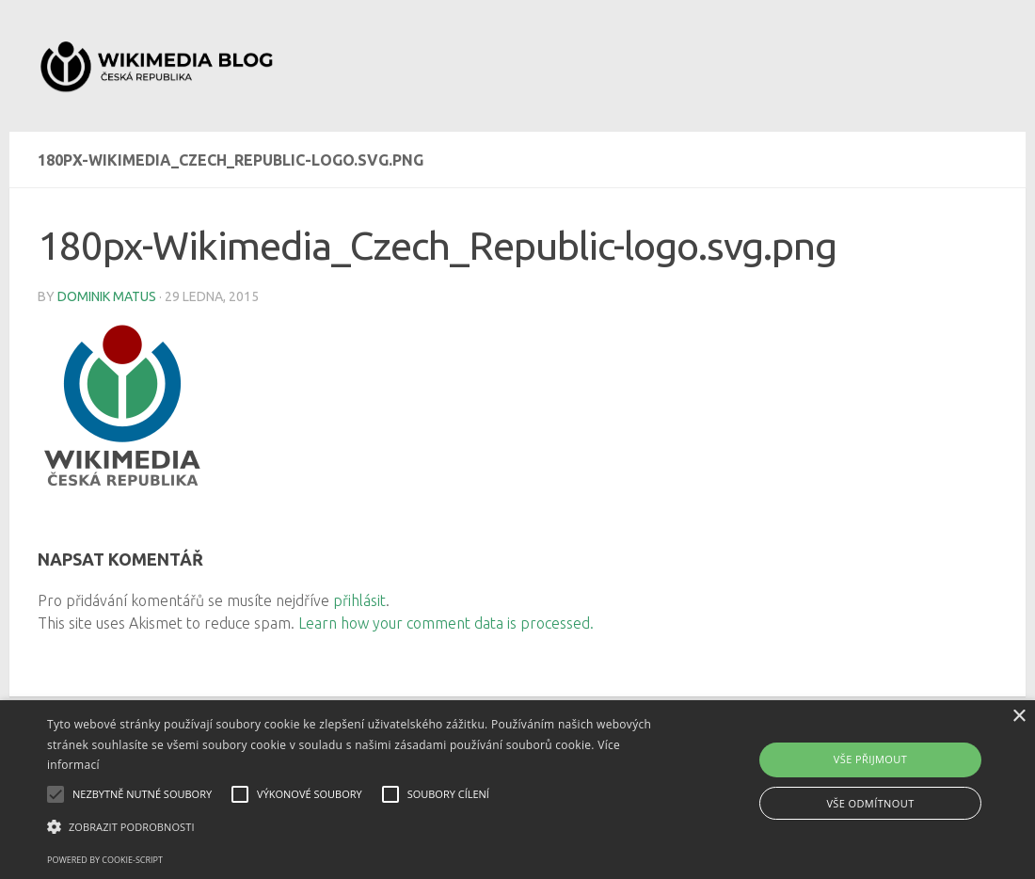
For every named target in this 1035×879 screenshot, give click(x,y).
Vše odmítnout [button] (870, 803)
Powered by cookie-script (105, 860)
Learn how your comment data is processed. (446, 623)
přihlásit (359, 600)
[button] (353, 827)
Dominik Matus (106, 296)
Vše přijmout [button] (870, 759)
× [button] (1018, 717)
